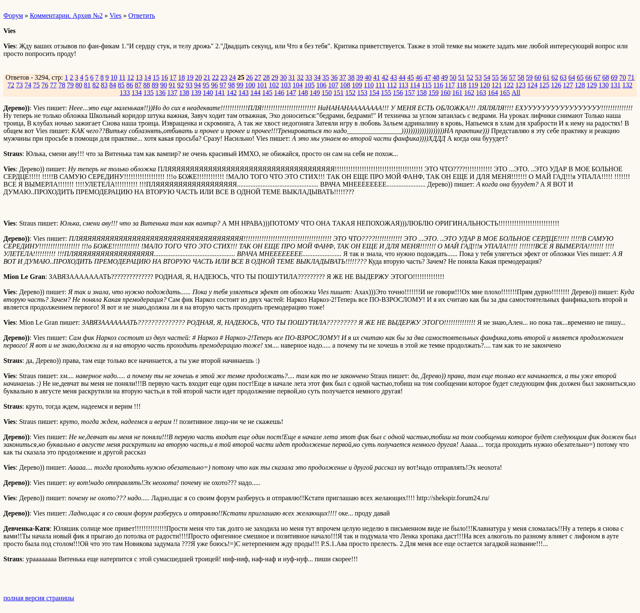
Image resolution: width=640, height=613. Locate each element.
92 (180, 85)
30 (283, 77)
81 (87, 85)
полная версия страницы (38, 598)
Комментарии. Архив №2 (66, 15)
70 (622, 77)
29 (274, 77)
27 (257, 77)
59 (529, 77)
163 (481, 92)
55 (495, 77)
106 (321, 85)
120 (485, 85)
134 (136, 92)
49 (444, 77)
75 (36, 85)
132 (627, 85)
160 (445, 92)
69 (614, 77)
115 (426, 85)
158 (421, 92)
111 (380, 85)
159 (433, 92)
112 (392, 85)
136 (160, 92)
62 (554, 77)
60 (537, 77)
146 (279, 92)
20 (198, 77)
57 (512, 77)
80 (78, 85)
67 (597, 77)
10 (114, 77)
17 (173, 77)
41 (376, 77)
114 (415, 85)
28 (266, 77)
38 (351, 77)
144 (255, 92)
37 (342, 77)
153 (362, 92)
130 (603, 85)
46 (419, 77)
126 (556, 85)
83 (104, 85)
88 (146, 85)
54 (486, 77)
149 (315, 92)
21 (207, 77)
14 (147, 77)
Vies (115, 15)
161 (457, 92)
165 (505, 92)
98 (231, 85)
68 (605, 77)
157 (410, 92)
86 (129, 85)
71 (631, 77)
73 (19, 85)
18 (181, 77)
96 (214, 85)
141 (220, 92)
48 (436, 77)
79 (70, 85)
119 (473, 85)
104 (298, 85)
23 (224, 77)
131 (615, 85)
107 (333, 85)
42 (385, 77)
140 (208, 92)
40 (368, 77)
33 (308, 77)
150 (326, 92)
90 (163, 85)
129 (592, 85)
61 (546, 77)
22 (215, 77)
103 (286, 85)
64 (571, 77)
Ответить (142, 15)
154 (374, 92)
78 (62, 85)
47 (427, 77)
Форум (13, 15)
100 (250, 85)
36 (334, 77)
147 (291, 92)
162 (469, 92)
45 (410, 77)
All (515, 92)
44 (402, 77)
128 (580, 85)
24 (232, 77)
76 (45, 85)
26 (249, 77)
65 (580, 77)
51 (461, 77)
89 (155, 85)
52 (470, 77)
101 (262, 85)
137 (172, 92)
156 (398, 92)
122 (508, 85)
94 (197, 85)
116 (438, 85)
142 (231, 92)
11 (122, 77)
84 (112, 85)
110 (369, 85)
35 (325, 77)
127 (568, 85)
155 (386, 92)
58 (520, 77)
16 (164, 77)
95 (206, 85)
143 (243, 92)
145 (267, 92)
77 (53, 85)
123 (520, 85)
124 (532, 85)
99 (240, 85)
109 (357, 85)
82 (95, 85)
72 (11, 85)
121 (497, 85)
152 (350, 92)
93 (189, 85)
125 (544, 85)
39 (359, 77)
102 (274, 85)
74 (28, 85)
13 (139, 77)
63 (563, 77)
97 (223, 85)
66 (588, 77)
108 (345, 85)
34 (317, 77)
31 (291, 77)
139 (196, 92)
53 (478, 77)
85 (121, 85)
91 (172, 85)
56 (503, 77)
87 (138, 85)
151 (338, 92)
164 (493, 92)
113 (403, 85)
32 (300, 77)
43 (393, 77)
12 (130, 77)
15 (156, 77)
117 (450, 85)
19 (190, 77)
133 (125, 92)
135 (148, 92)
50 (453, 77)
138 (184, 92)
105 (310, 85)
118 (461, 85)
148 (303, 92)
